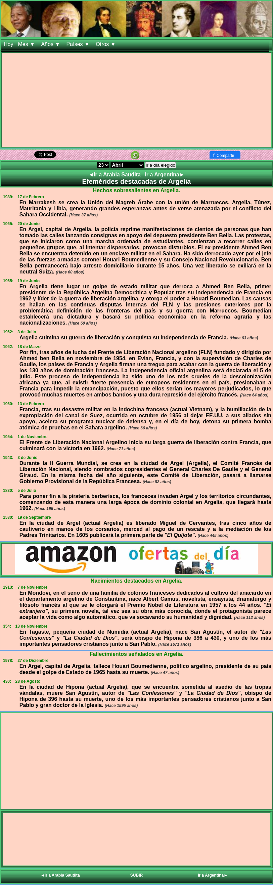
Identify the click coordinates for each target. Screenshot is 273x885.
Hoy (8, 44)
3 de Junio (27, 457)
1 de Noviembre (32, 436)
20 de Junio (28, 223)
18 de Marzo (29, 346)
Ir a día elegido (160, 165)
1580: (8, 517)
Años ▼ (51, 44)
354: (7, 626)
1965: (8, 223)
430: (7, 681)
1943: (8, 457)
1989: (8, 197)
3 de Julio (26, 332)
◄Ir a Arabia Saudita (115, 174)
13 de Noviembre (31, 626)
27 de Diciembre (32, 660)
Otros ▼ (106, 44)
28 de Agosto (27, 681)
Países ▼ (78, 44)
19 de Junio (28, 281)
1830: (8, 490)
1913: (8, 587)
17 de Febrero (30, 197)
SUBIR (136, 875)
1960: (8, 404)
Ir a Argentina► (164, 174)
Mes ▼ (27, 44)
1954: (8, 436)
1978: (8, 660)
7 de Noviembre (32, 587)
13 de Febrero (30, 404)
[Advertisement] (136, 100)
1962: (8, 332)
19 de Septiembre (34, 517)
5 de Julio (26, 490)
